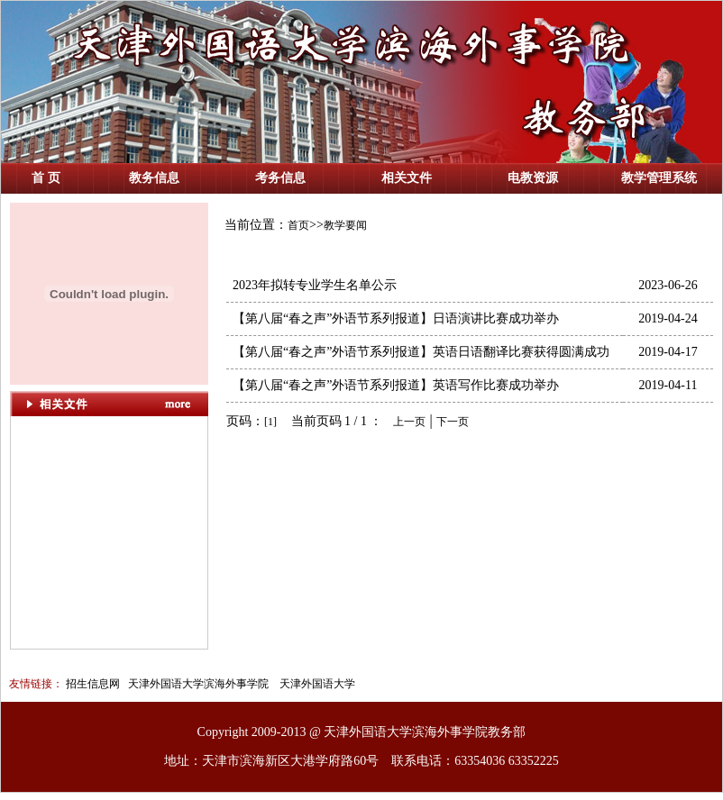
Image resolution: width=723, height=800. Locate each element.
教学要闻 (345, 225)
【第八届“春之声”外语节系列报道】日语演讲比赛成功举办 (392, 318)
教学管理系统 (659, 178)
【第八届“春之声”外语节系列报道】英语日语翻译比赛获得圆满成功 (417, 352)
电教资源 (533, 178)
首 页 (46, 178)
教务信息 (154, 178)
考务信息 (280, 178)
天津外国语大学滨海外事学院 (197, 683)
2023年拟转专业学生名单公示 (311, 285)
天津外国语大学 (317, 683)
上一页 (409, 421)
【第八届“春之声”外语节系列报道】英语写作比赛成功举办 (392, 385)
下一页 (452, 421)
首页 (298, 225)
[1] (270, 421)
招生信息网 (93, 683)
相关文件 (406, 178)
